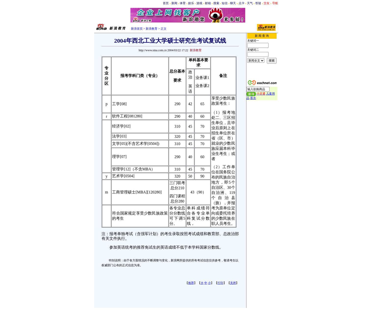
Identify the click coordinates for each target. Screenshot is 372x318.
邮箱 (208, 3)
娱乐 (191, 3)
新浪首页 (137, 28)
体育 (183, 3)
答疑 (258, 3)
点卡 (241, 3)
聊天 (233, 3)
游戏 (199, 3)
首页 (166, 3)
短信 (225, 3)
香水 (253, 98)
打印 (220, 283)
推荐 (191, 283)
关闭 (233, 283)
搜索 (216, 3)
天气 (250, 3)
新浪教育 (151, 28)
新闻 (174, 3)
